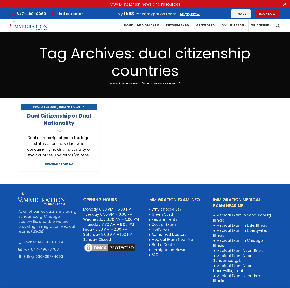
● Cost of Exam (162, 224)
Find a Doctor (70, 13)
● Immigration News (166, 249)
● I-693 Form (160, 229)
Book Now (267, 14)
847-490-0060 (31, 13)
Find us (240, 14)
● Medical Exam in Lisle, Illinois (240, 225)
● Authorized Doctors (167, 234)
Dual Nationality (72, 107)
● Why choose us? (164, 209)
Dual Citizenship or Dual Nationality (59, 119)
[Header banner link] (138, 4)
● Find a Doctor (162, 244)
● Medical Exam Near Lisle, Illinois (237, 278)
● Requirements (162, 219)
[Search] (277, 25)
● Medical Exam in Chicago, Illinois (238, 243)
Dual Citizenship (45, 107)
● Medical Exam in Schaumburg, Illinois (242, 218)
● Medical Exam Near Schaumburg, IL (232, 258)
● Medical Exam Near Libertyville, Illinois (232, 268)
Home (113, 83)
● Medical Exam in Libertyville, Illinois (240, 233)
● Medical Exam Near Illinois (238, 250)
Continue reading (59, 164)
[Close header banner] (284, 4)
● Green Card (160, 214)
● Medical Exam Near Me (170, 239)
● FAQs (154, 254)
